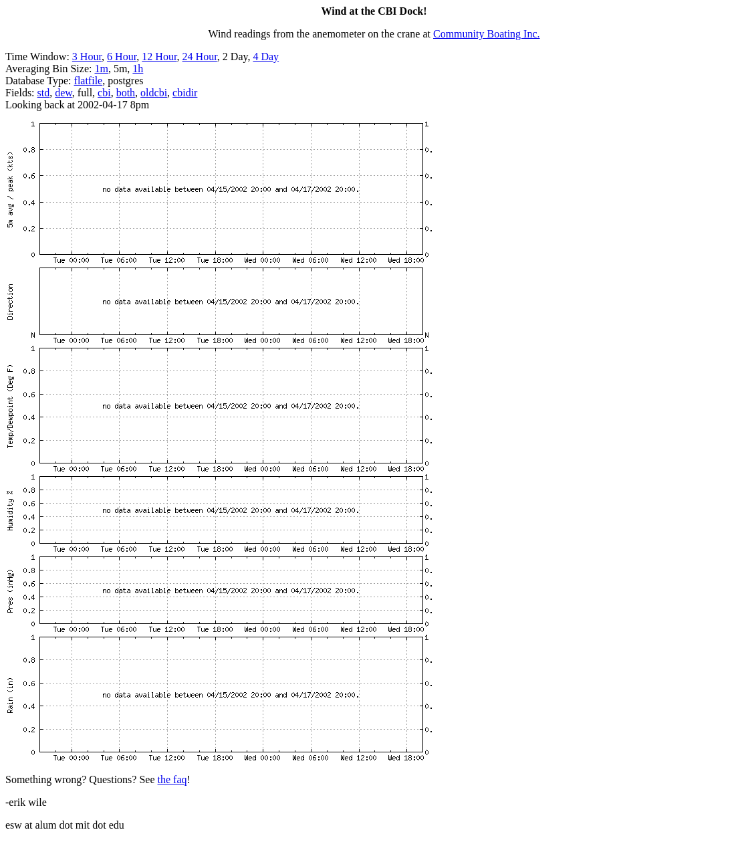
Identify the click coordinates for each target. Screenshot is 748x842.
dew (63, 92)
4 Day (266, 56)
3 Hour (87, 56)
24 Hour (199, 56)
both (125, 92)
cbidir (184, 92)
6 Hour (121, 56)
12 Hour (159, 56)
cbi (104, 92)
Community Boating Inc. (486, 33)
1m (101, 68)
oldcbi (153, 92)
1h (137, 68)
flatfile (88, 80)
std (43, 92)
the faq (172, 779)
